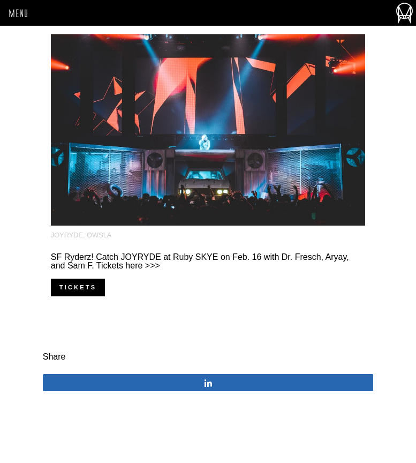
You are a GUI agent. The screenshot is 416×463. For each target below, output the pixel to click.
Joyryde (67, 235)
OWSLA (99, 235)
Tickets (77, 287)
